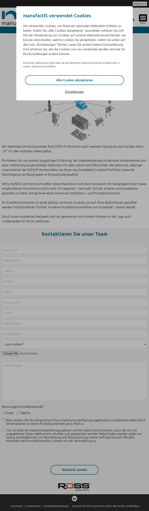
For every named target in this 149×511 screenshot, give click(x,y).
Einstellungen (74, 92)
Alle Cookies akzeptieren (74, 80)
